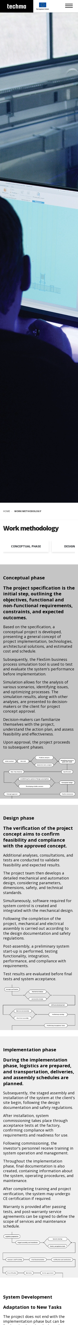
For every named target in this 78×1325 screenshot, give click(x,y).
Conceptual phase (26, 546)
